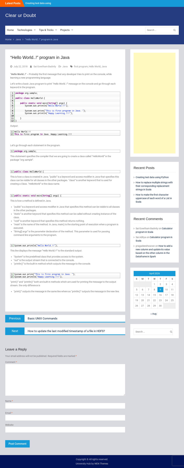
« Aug (153, 313)
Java (65, 66)
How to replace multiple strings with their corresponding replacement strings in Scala (154, 186)
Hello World (95, 66)
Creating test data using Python (152, 177)
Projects (65, 30)
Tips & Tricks (46, 30)
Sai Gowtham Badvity (45, 66)
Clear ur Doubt (20, 15)
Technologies (24, 30)
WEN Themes (101, 463)
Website (9, 425)
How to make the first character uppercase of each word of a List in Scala (154, 198)
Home (10, 30)
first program (81, 66)
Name (9, 401)
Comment (11, 362)
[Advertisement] (154, 103)
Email (8, 413)
